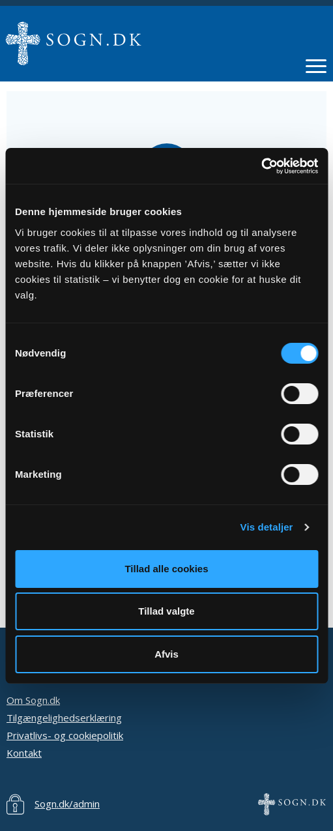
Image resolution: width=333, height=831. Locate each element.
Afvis (166, 654)
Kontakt (24, 752)
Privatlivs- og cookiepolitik (65, 735)
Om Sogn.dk (33, 700)
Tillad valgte (166, 611)
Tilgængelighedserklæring (64, 717)
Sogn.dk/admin (67, 803)
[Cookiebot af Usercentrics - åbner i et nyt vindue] (261, 166)
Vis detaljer (266, 526)
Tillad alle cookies (166, 568)
